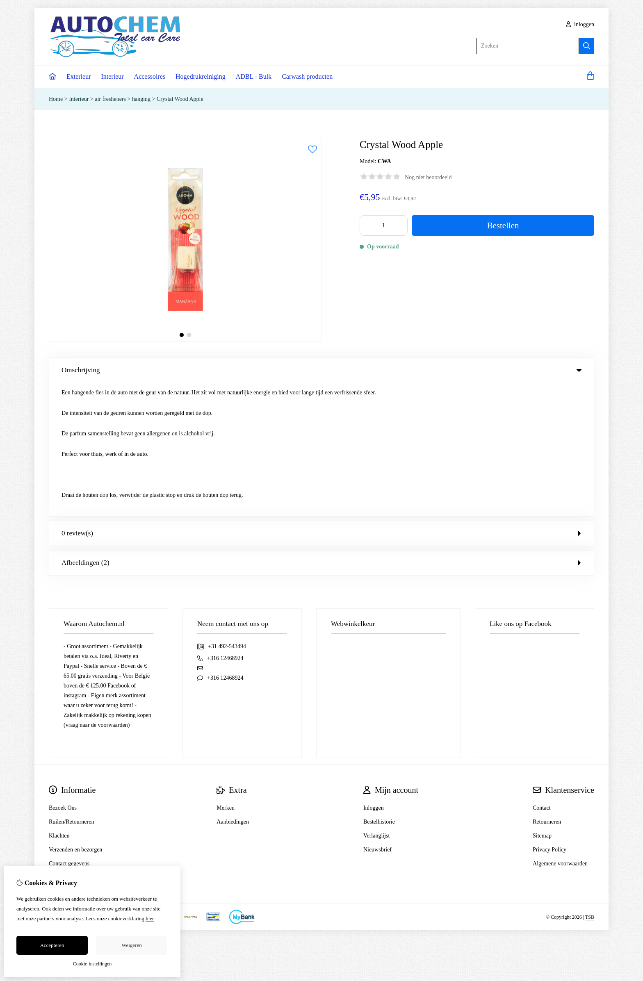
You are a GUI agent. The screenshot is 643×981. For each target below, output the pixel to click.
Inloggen (373, 674)
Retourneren (547, 688)
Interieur (112, 76)
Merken (226, 674)
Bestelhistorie (379, 688)
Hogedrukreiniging (201, 76)
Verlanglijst (376, 702)
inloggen (580, 24)
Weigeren (131, 945)
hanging (141, 99)
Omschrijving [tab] (321, 370)
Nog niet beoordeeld (428, 177)
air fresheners (111, 99)
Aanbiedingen (233, 688)
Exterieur (78, 76)
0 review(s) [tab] (321, 399)
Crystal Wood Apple (180, 99)
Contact (542, 674)
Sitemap (542, 702)
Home (56, 99)
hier (150, 918)
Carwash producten (307, 76)
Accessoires (149, 76)
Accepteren (52, 945)
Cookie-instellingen (92, 964)
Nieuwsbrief (377, 716)
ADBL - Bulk (253, 76)
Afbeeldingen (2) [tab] (321, 429)
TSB (589, 783)
